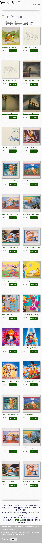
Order (25, 22)
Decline (5, 539)
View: (32, 22)
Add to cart (13, 51)
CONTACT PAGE (18, 520)
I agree (13, 539)
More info (19, 534)
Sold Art (9, 22)
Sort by (17, 22)
